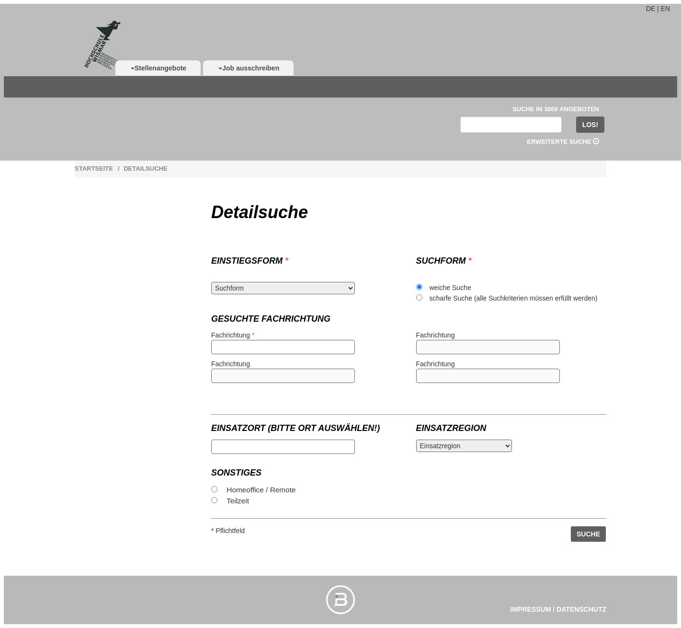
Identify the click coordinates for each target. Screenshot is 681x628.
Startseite (94, 168)
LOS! (590, 124)
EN (665, 8)
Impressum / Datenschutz (558, 609)
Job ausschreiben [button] (248, 68)
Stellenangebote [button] (158, 68)
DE (650, 8)
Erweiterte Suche (563, 141)
